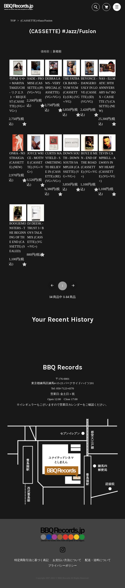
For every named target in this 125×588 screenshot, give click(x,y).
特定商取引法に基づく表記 (31, 560)
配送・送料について (98, 560)
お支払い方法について (67, 560)
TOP (13, 20)
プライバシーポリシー (62, 565)
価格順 (45, 51)
